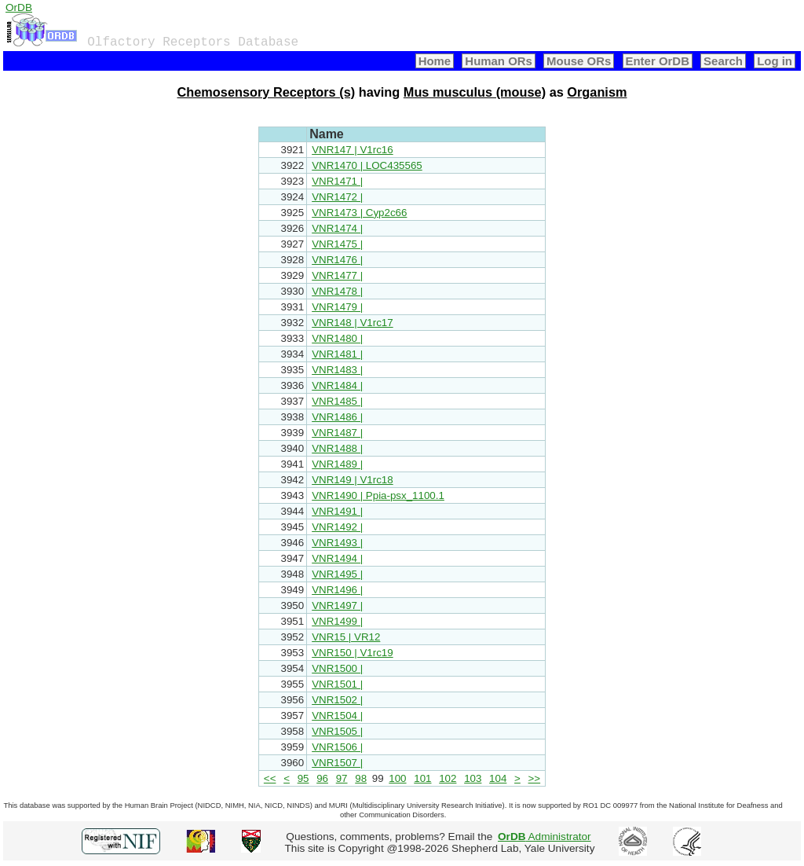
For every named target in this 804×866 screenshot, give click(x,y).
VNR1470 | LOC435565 (367, 165)
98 (361, 778)
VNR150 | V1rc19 (352, 653)
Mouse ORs (578, 61)
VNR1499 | (337, 621)
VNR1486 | (337, 417)
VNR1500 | (337, 668)
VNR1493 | (337, 543)
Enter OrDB (657, 61)
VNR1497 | (337, 605)
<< (270, 778)
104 (497, 778)
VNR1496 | (337, 590)
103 (472, 778)
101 (422, 778)
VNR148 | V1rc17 (352, 322)
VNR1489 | (337, 464)
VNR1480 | (337, 338)
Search (723, 61)
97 (342, 778)
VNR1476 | (337, 260)
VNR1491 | (337, 511)
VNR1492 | (337, 527)
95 (303, 778)
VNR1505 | (337, 731)
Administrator (544, 836)
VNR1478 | (337, 291)
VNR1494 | (337, 558)
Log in (774, 61)
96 (322, 778)
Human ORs (498, 61)
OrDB (18, 7)
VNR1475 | (337, 244)
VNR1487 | (337, 433)
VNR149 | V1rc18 (352, 480)
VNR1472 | (337, 197)
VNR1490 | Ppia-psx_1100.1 (378, 495)
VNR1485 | (337, 401)
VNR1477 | (337, 275)
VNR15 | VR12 (346, 637)
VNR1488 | (337, 448)
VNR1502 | (337, 700)
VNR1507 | (337, 763)
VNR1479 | (337, 307)
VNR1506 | (337, 747)
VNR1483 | (337, 370)
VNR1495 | (337, 574)
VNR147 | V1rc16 (352, 150)
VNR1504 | (337, 715)
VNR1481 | (337, 354)
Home (434, 61)
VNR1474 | (337, 228)
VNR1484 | (337, 385)
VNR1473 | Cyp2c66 (359, 212)
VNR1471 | (337, 181)
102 (447, 778)
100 (397, 778)
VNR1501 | (337, 684)
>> (534, 778)
